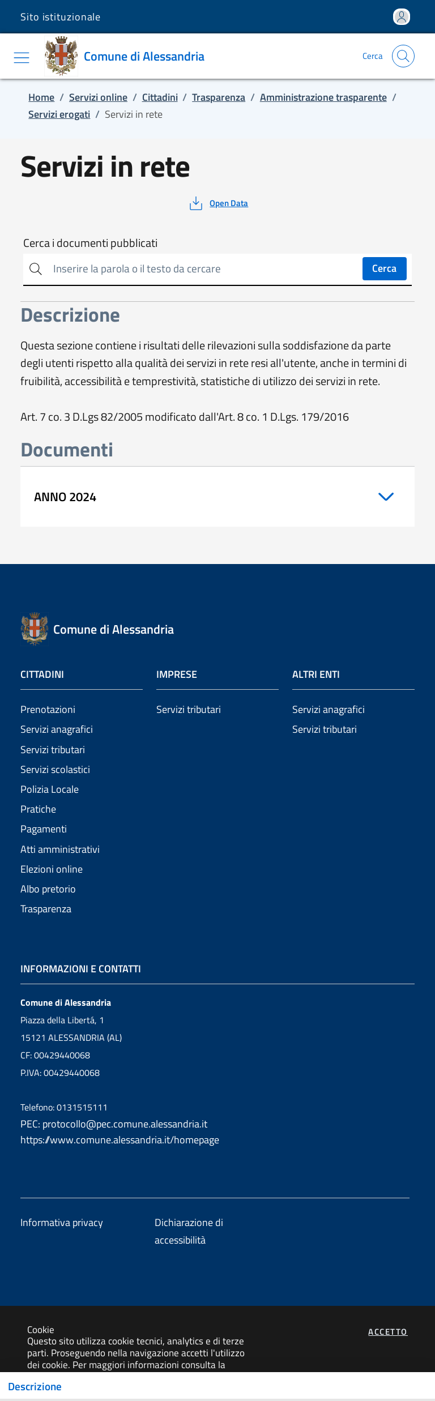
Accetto (388, 1331)
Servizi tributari (52, 749)
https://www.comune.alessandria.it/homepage (119, 1139)
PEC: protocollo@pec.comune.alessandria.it (113, 1123)
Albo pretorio (48, 888)
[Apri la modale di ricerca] (403, 56)
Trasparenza (45, 908)
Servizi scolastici (55, 769)
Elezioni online (51, 869)
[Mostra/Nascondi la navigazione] (21, 58)
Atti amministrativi (60, 849)
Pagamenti (43, 828)
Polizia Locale (49, 789)
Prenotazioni (47, 709)
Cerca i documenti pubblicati (90, 243)
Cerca (384, 268)
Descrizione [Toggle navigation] (35, 1386)
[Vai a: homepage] (128, 56)
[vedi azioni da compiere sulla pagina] (218, 203)
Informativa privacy (61, 1222)
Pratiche (38, 809)
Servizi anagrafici (56, 729)
